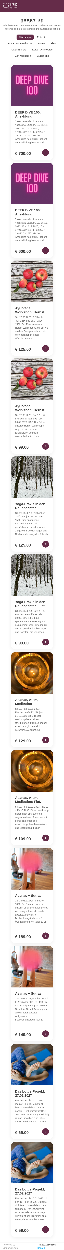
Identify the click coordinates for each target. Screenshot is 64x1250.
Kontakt (41, 1248)
